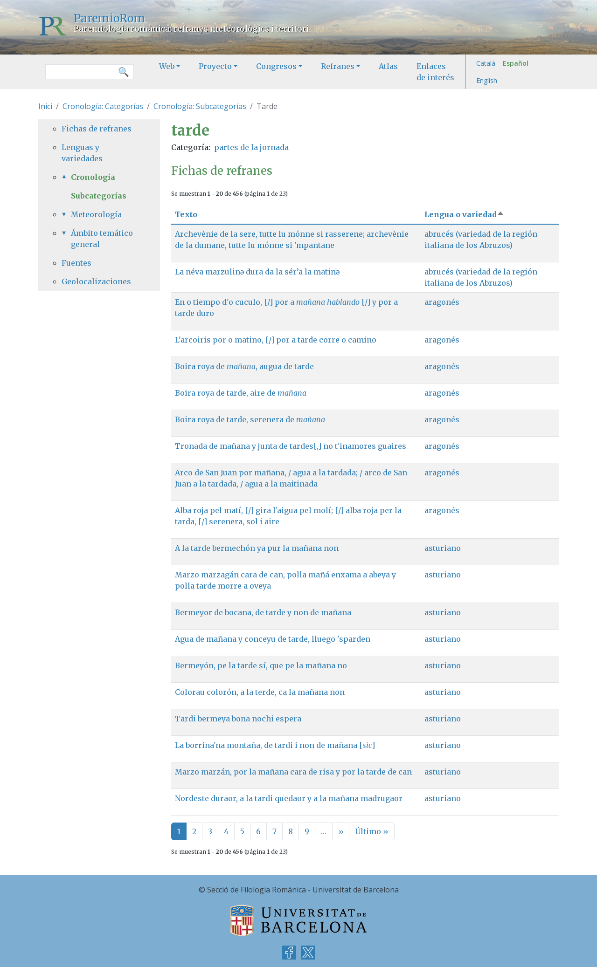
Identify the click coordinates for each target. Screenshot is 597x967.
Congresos (276, 66)
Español (515, 63)
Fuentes (76, 262)
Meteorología (96, 214)
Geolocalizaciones (96, 281)
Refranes (337, 66)
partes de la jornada (251, 147)
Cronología (93, 177)
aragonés (441, 302)
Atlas (388, 66)
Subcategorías (98, 195)
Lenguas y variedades (82, 153)
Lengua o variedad (464, 214)
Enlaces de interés (435, 72)
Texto (186, 214)
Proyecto (215, 66)
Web (166, 66)
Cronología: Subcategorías (199, 106)
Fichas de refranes (97, 128)
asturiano (442, 548)
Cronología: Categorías (102, 106)
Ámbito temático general (102, 238)
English (486, 80)
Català (485, 63)
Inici (45, 106)
